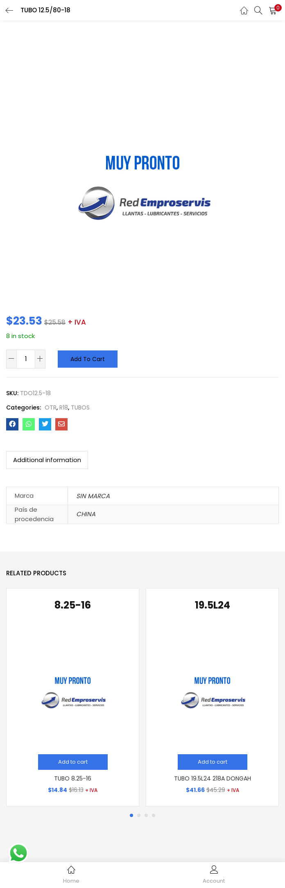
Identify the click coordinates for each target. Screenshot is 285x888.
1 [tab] (131, 815)
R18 (63, 407)
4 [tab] (153, 815)
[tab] (47, 460)
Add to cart (87, 359)
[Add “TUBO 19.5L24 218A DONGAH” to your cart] (212, 762)
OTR (51, 407)
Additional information (47, 459)
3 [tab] (146, 815)
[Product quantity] (26, 358)
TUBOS (80, 407)
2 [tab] (138, 815)
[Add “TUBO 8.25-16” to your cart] (73, 762)
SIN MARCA (93, 496)
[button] (273, 10)
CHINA (85, 514)
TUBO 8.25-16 (72, 778)
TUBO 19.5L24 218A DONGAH (212, 778)
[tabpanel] (72, 697)
